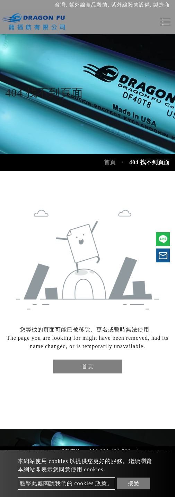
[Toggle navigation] (165, 22)
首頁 (110, 162)
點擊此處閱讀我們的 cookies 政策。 (66, 483)
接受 (133, 483)
